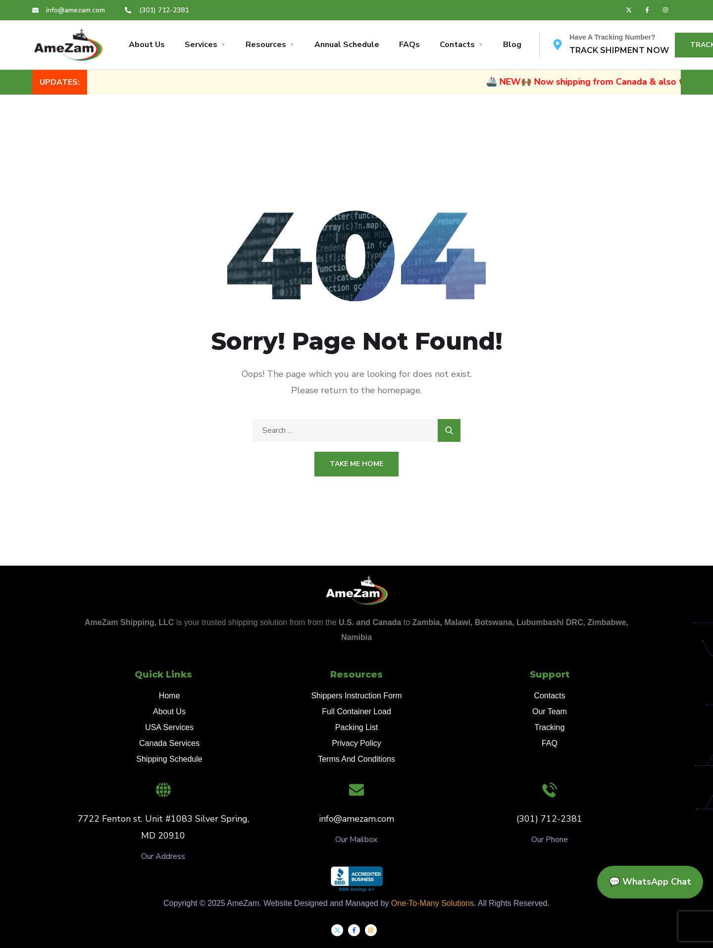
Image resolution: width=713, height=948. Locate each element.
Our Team (549, 711)
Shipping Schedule (169, 759)
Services (201, 44)
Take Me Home (356, 464)
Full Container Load (356, 711)
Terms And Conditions (356, 759)
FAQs (409, 44)
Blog (512, 44)
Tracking (550, 727)
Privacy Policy (356, 743)
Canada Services (169, 743)
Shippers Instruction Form (356, 695)
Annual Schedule (346, 44)
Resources (266, 44)
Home (169, 695)
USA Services (169, 727)
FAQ (550, 743)
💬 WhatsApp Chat (650, 882)
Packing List (356, 727)
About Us (147, 44)
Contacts (457, 44)
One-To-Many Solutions (432, 903)
